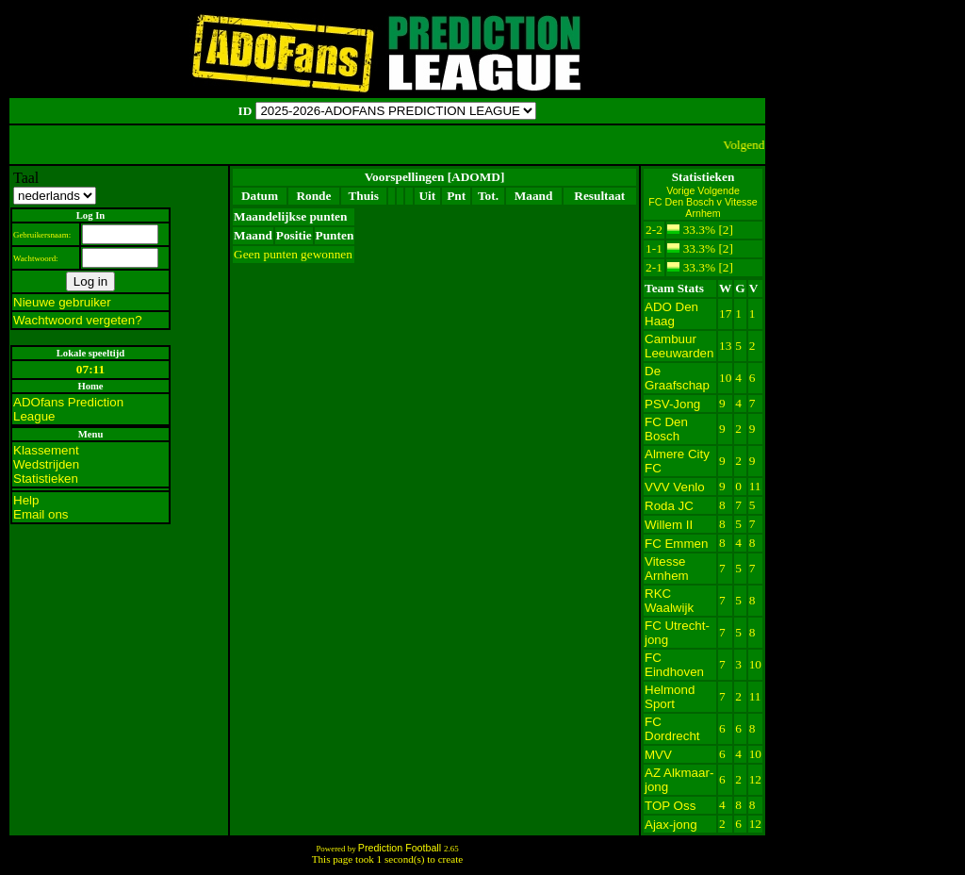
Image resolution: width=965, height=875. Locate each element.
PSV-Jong (672, 404)
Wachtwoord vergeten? (77, 320)
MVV (658, 755)
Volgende (718, 190)
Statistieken (45, 478)
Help (26, 500)
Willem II (669, 525)
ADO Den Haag (671, 314)
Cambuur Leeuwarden (679, 346)
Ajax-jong (671, 824)
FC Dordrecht (672, 729)
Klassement (46, 450)
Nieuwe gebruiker (62, 302)
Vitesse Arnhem (667, 568)
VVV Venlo (675, 487)
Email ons (41, 514)
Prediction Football (401, 847)
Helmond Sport (670, 697)
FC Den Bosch (666, 429)
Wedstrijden (46, 464)
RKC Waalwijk (669, 600)
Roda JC (669, 506)
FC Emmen (676, 544)
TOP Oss (670, 806)
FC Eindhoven (674, 665)
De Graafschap (677, 378)
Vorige (681, 190)
